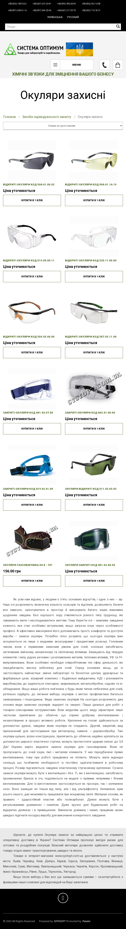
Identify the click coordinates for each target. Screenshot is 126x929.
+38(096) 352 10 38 (91, 4)
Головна (9, 117)
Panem (86, 921)
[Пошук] (63, 27)
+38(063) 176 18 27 (91, 10)
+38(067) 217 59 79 (66, 10)
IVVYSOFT (60, 921)
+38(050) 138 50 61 (17, 4)
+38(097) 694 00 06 (42, 10)
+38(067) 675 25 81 (42, 4)
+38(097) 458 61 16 (17, 10)
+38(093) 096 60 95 (66, 4)
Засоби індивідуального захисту (46, 117)
